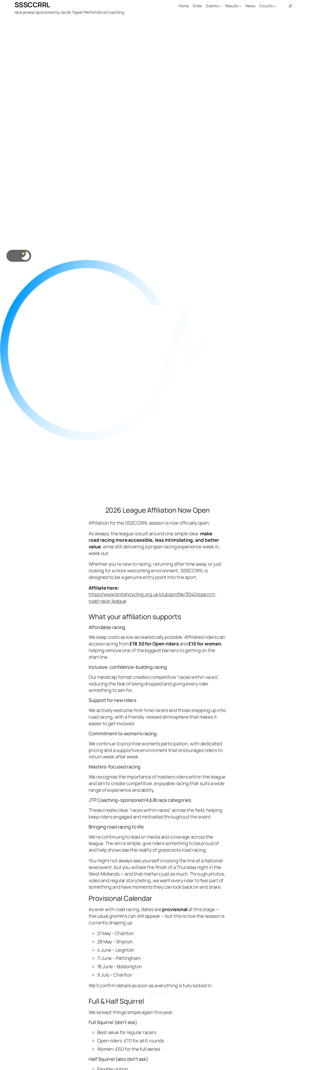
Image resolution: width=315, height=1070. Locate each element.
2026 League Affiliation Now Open (157, 510)
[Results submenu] (240, 6)
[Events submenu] (220, 6)
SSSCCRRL (32, 4)
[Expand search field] (290, 6)
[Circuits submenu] (275, 6)
